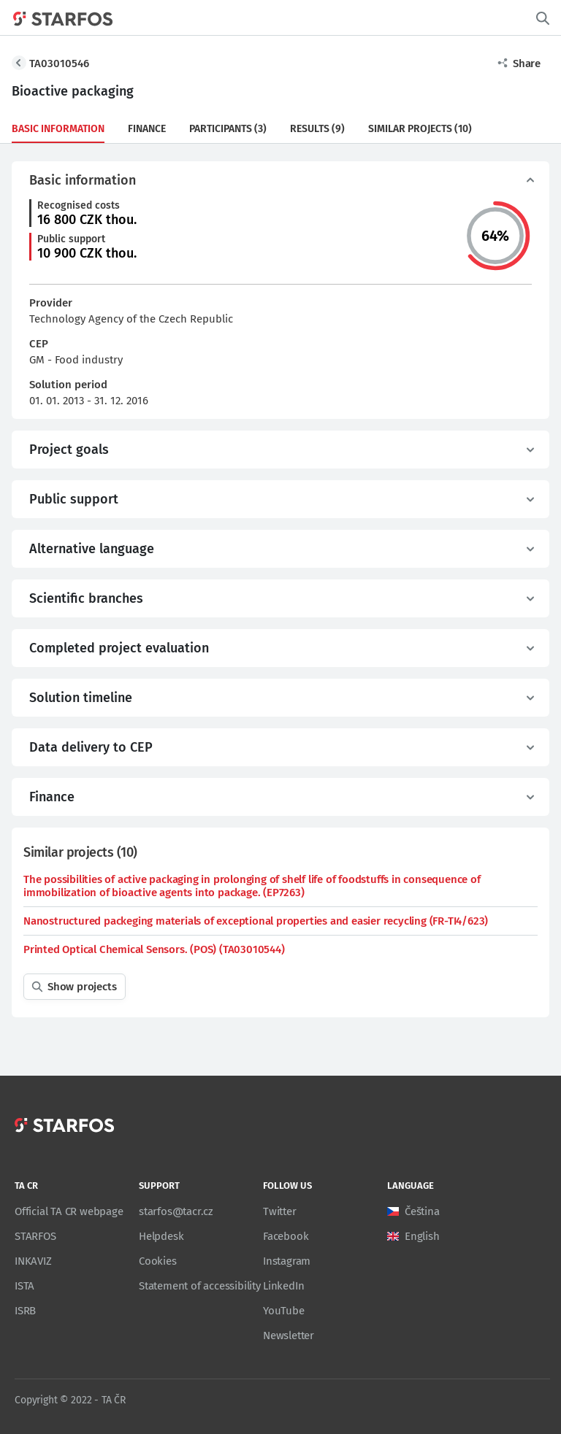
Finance (147, 129)
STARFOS (35, 1236)
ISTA (24, 1285)
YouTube (284, 1310)
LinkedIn (283, 1285)
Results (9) (317, 129)
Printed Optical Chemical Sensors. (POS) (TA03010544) (154, 949)
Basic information (58, 129)
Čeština (422, 1211)
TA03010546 (59, 63)
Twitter (280, 1211)
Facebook (285, 1236)
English (422, 1236)
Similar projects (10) (420, 129)
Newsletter (288, 1335)
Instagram (286, 1261)
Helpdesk (161, 1236)
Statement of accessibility (200, 1285)
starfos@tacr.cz (176, 1211)
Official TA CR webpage (69, 1211)
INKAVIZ (33, 1261)
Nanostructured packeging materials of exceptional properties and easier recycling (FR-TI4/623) (255, 921)
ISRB (25, 1310)
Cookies (158, 1261)
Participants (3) (228, 129)
